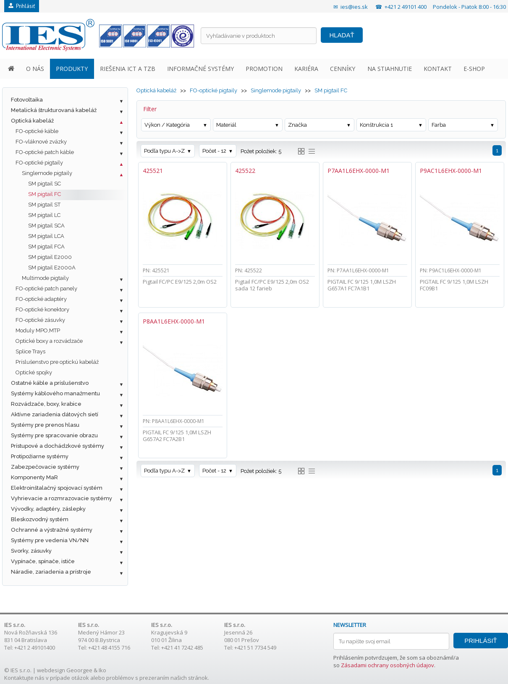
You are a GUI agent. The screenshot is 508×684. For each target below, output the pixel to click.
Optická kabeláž (32, 120)
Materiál (226, 125)
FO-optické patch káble (45, 152)
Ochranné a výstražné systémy (51, 530)
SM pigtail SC (44, 183)
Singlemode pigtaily (47, 173)
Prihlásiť (21, 6)
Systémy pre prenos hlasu (45, 425)
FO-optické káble (37, 131)
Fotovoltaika (27, 100)
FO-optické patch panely (46, 288)
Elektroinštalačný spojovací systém (56, 488)
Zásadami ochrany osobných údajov (387, 665)
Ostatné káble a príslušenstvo (50, 383)
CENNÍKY (342, 69)
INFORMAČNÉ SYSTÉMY (200, 69)
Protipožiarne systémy (39, 456)
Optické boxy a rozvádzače (49, 341)
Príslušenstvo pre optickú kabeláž (57, 362)
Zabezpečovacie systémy (45, 467)
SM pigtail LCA (46, 236)
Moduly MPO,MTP (38, 330)
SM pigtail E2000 (50, 257)
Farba (439, 125)
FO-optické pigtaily (39, 162)
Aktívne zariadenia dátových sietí (54, 414)
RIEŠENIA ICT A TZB (127, 69)
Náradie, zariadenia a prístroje (51, 572)
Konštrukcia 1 (376, 125)
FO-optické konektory (42, 309)
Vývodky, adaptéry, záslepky (48, 509)
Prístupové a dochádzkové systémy (57, 446)
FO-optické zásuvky (40, 320)
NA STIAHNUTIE (389, 69)
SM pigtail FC (44, 194)
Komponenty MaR (34, 477)
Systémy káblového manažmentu (55, 393)
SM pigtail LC (44, 215)
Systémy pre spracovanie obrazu (54, 435)
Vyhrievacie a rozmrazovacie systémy (61, 498)
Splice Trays (30, 351)
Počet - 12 (214, 151)
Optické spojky (34, 372)
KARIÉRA (306, 69)
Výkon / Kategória (167, 125)
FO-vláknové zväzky (41, 141)
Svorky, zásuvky (31, 551)
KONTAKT (438, 69)
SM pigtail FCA (46, 246)
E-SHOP (474, 69)
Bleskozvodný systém (39, 519)
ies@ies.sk (354, 6)
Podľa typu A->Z (164, 151)
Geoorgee (79, 670)
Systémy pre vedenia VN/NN (50, 540)
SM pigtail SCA (46, 225)
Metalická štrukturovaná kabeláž (54, 110)
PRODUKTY (72, 69)
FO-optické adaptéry (41, 299)
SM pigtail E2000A (52, 267)
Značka (297, 125)
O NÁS (35, 69)
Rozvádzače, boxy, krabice (46, 404)
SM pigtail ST (44, 204)
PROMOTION (264, 69)
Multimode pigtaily (45, 278)
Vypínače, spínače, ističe (43, 561)
